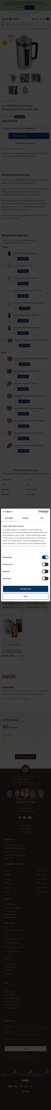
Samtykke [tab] (9, 518)
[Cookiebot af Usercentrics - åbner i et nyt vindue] (38, 511)
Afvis (25, 596)
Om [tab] (41, 518)
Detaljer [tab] (25, 518)
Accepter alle (25, 589)
